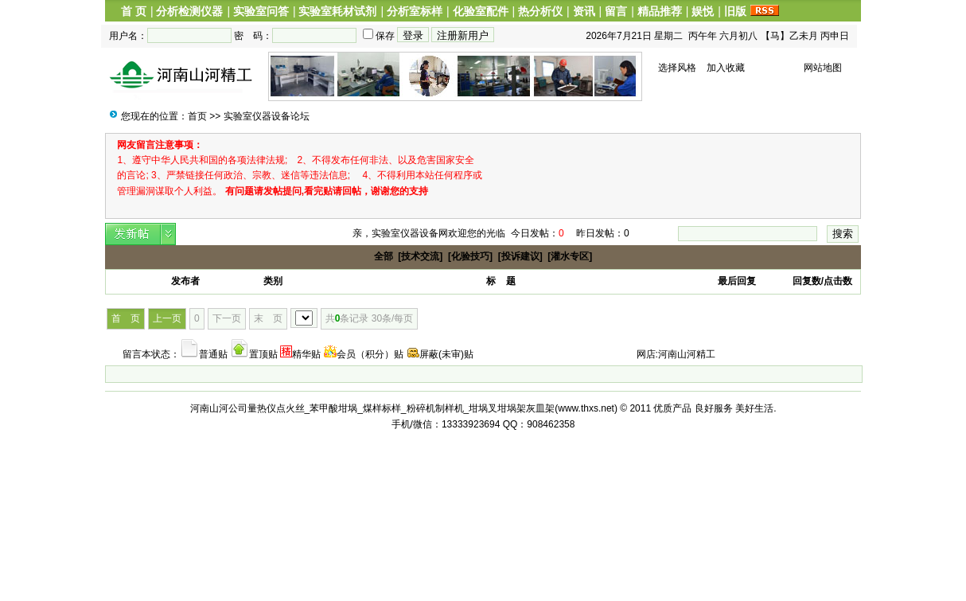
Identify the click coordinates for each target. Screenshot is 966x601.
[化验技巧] (470, 256)
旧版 (735, 11)
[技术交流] (420, 256)
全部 (383, 256)
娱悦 (702, 11)
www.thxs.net (586, 408)
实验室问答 (261, 11)
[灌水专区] (569, 256)
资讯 (584, 11)
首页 (197, 116)
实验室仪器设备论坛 (267, 116)
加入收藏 (726, 67)
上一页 (167, 318)
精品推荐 (659, 11)
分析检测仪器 (189, 11)
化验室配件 (480, 11)
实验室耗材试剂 (337, 11)
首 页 (133, 11)
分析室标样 (414, 11)
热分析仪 (540, 11)
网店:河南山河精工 (676, 354)
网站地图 (823, 67)
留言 (616, 11)
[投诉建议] (520, 256)
